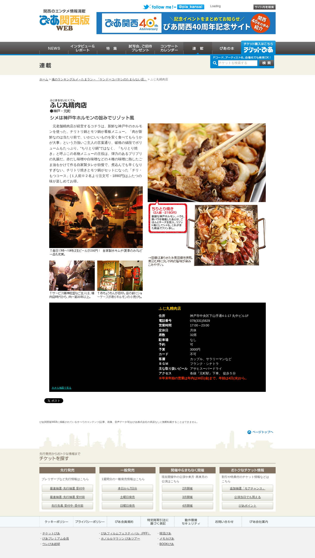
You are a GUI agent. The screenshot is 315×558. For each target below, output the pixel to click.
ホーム (43, 79)
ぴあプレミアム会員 (55, 538)
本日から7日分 (127, 488)
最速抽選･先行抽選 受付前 (67, 497)
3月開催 (187, 497)
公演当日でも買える (247, 497)
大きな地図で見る (61, 387)
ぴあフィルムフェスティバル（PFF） (126, 533)
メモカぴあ (166, 538)
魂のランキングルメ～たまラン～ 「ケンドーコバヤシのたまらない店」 (99, 79)
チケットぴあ (51, 533)
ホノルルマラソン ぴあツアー (120, 538)
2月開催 (187, 488)
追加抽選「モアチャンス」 (247, 488)
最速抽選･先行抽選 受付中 (67, 488)
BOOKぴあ (166, 544)
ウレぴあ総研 (51, 544)
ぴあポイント (247, 505)
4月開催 (187, 505)
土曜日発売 (127, 497)
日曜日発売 (127, 505)
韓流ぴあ (165, 533)
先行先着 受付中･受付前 (67, 505)
